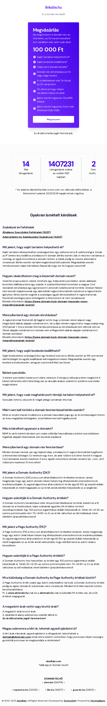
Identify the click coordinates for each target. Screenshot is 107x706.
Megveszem (53, 119)
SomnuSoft (70, 700)
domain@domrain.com (16, 637)
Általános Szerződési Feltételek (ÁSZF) (26, 232)
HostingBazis (98, 700)
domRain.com (53, 661)
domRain (22, 700)
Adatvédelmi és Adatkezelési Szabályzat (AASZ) (32, 237)
